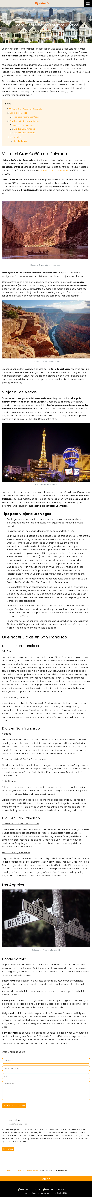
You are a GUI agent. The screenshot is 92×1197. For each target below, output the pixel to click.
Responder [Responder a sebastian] (8, 1149)
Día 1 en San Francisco (23, 125)
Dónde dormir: (20, 141)
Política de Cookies (30, 1189)
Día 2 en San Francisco (24, 129)
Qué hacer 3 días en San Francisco (26, 121)
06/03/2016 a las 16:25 (18, 1124)
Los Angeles (15, 137)
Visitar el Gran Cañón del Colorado (25, 109)
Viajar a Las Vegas (18, 113)
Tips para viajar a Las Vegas (26, 117)
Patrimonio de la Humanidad (53, 170)
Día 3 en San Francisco (24, 132)
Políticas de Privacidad (57, 1189)
